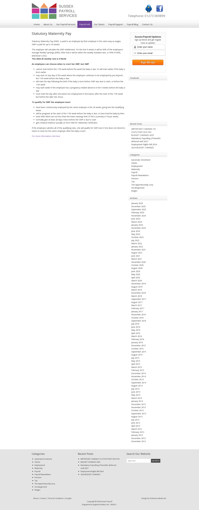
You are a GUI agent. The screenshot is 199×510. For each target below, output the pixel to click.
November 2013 (138, 407)
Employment (137, 166)
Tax (133, 181)
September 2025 (138, 209)
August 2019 (136, 286)
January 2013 (137, 435)
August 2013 (136, 416)
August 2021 (136, 252)
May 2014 (135, 395)
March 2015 (136, 367)
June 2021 (135, 256)
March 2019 (136, 289)
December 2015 (138, 345)
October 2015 (137, 348)
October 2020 (137, 265)
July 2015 (135, 358)
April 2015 (135, 364)
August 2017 (136, 302)
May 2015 (135, 361)
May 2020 (135, 274)
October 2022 (137, 237)
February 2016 (137, 339)
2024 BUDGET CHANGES (142, 147)
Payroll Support (115, 24)
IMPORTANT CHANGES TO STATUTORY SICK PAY (100, 459)
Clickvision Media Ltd (158, 498)
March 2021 (136, 259)
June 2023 (135, 231)
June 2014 (135, 392)
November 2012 (138, 441)
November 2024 (138, 215)
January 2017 (137, 311)
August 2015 (136, 354)
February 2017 (137, 308)
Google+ (68, 498)
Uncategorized (137, 187)
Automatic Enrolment (140, 160)
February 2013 (137, 432)
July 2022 (135, 240)
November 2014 (138, 376)
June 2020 (135, 271)
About (35, 498)
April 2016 (135, 333)
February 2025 (137, 212)
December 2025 (138, 206)
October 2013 (137, 410)
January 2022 (137, 246)
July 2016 (135, 323)
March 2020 (136, 280)
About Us (48, 24)
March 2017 (136, 305)
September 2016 (138, 320)
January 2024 (137, 225)
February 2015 (137, 370)
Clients (134, 163)
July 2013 (135, 419)
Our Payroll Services (65, 24)
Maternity (135, 169)
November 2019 (138, 283)
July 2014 (135, 389)
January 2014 (137, 401)
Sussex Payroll (66, 12)
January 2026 (137, 203)
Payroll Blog (132, 24)
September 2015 (138, 351)
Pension (134, 178)
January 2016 (137, 342)
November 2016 (138, 314)
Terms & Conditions (55, 498)
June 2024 (135, 218)
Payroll (134, 172)
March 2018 (136, 296)
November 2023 (138, 228)
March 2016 (136, 336)
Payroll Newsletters (140, 175)
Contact (43, 498)
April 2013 (135, 426)
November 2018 (138, 293)
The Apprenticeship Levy (142, 184)
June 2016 (135, 327)
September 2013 (138, 413)
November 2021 (138, 249)
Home (37, 24)
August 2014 (136, 385)
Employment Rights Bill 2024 (144, 144)
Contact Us (147, 24)
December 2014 (138, 373)
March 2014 (136, 398)
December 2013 (138, 404)
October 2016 (137, 317)
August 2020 (136, 268)
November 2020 (138, 262)
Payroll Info (84, 24)
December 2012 (138, 438)
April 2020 (135, 277)
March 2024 (136, 222)
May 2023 (135, 234)
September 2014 (138, 382)
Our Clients (99, 24)
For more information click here (46, 136)
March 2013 (136, 429)
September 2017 (138, 299)
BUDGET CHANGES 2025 (142, 135)
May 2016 (135, 330)
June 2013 (135, 422)
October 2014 (137, 379)
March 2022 (136, 243)
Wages (134, 190)
